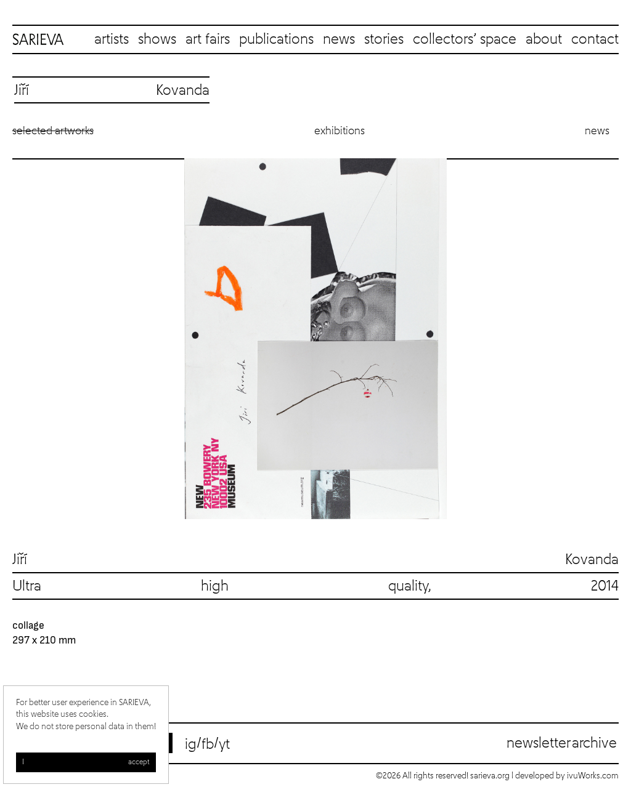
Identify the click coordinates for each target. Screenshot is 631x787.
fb (208, 744)
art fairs (207, 39)
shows (157, 39)
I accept (86, 762)
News (597, 131)
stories (384, 39)
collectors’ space (464, 39)
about (544, 39)
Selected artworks (53, 131)
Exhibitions (339, 131)
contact (595, 39)
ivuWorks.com (593, 776)
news (339, 39)
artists (111, 39)
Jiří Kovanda (315, 559)
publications (276, 39)
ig (191, 744)
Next (606, 338)
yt (224, 744)
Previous (24, 338)
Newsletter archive (562, 743)
